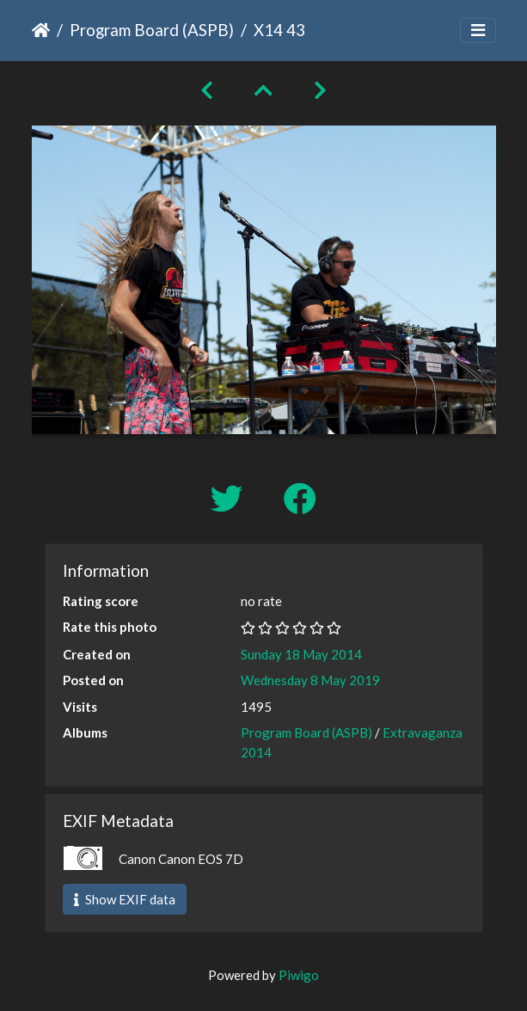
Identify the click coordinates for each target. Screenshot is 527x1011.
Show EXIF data (124, 899)
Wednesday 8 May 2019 (310, 680)
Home (41, 30)
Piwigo (299, 975)
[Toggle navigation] (478, 30)
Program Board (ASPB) (152, 30)
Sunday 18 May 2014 (301, 654)
